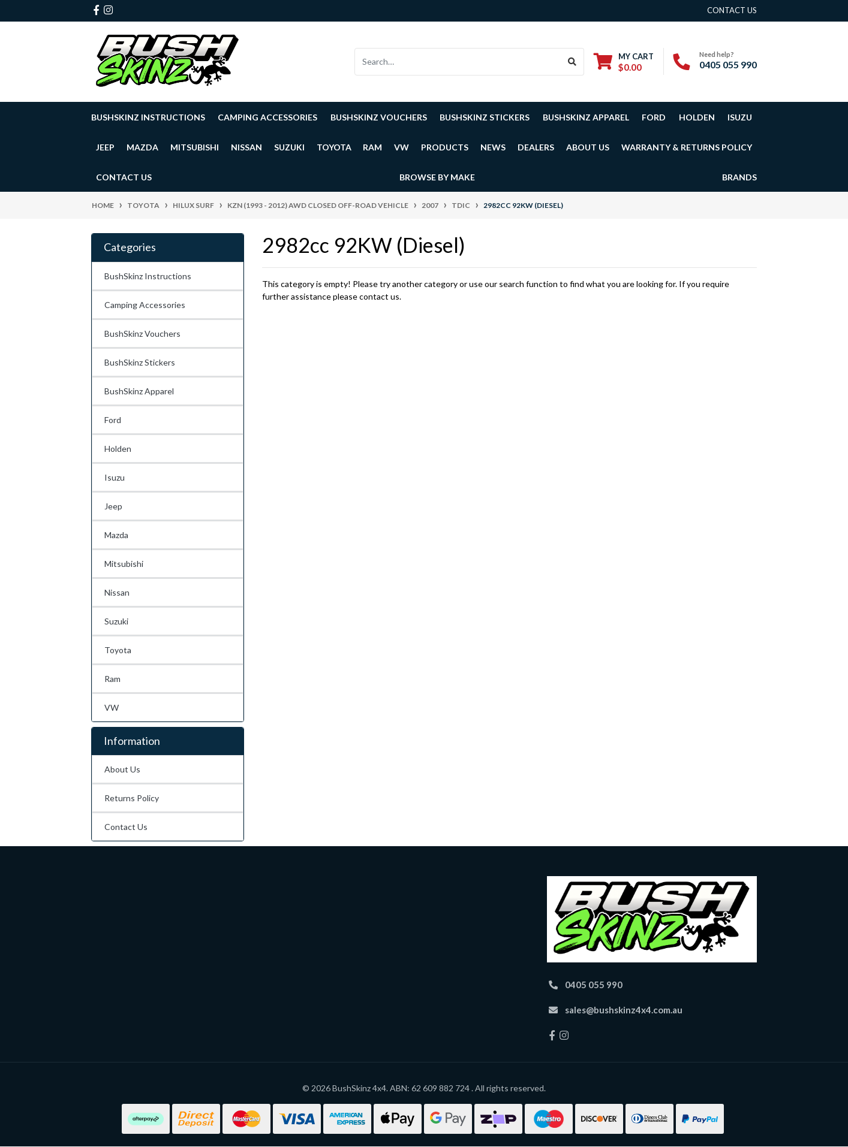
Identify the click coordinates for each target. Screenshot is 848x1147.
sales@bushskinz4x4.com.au (623, 1009)
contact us (732, 10)
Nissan (117, 592)
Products (444, 147)
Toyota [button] (334, 147)
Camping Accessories (267, 117)
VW (111, 707)
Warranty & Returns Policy (686, 147)
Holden (117, 448)
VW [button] (401, 147)
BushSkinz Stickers (485, 117)
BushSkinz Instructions (148, 117)
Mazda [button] (142, 147)
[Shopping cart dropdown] (623, 61)
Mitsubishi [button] (194, 147)
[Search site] (572, 62)
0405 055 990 (728, 64)
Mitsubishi (123, 564)
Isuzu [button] (739, 117)
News (493, 147)
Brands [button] (739, 177)
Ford (112, 420)
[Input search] (457, 62)
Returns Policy (131, 798)
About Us (122, 769)
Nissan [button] (246, 147)
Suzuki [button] (289, 147)
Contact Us (124, 177)
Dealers (536, 147)
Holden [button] (697, 117)
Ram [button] (372, 147)
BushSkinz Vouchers (378, 117)
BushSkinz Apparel (586, 117)
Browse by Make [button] (437, 177)
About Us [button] (587, 147)
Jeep (113, 506)
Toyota (117, 650)
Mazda (116, 535)
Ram (112, 679)
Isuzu (114, 477)
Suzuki (116, 621)
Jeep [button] (105, 147)
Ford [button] (654, 117)
